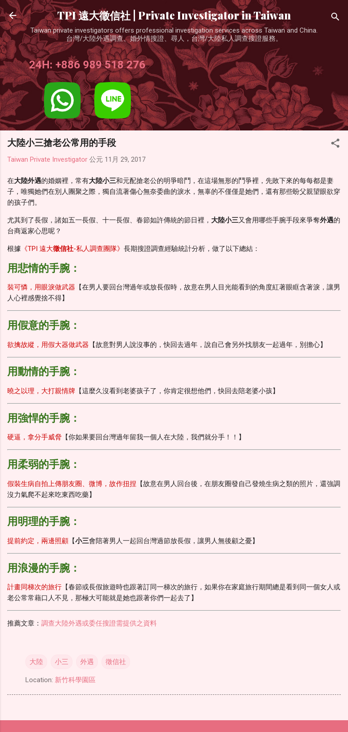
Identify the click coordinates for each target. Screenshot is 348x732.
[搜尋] (335, 18)
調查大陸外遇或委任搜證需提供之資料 (99, 623)
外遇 (87, 662)
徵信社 (116, 662)
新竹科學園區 (75, 680)
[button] (335, 145)
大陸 (36, 662)
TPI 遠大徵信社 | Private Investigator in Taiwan (174, 15)
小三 (61, 662)
